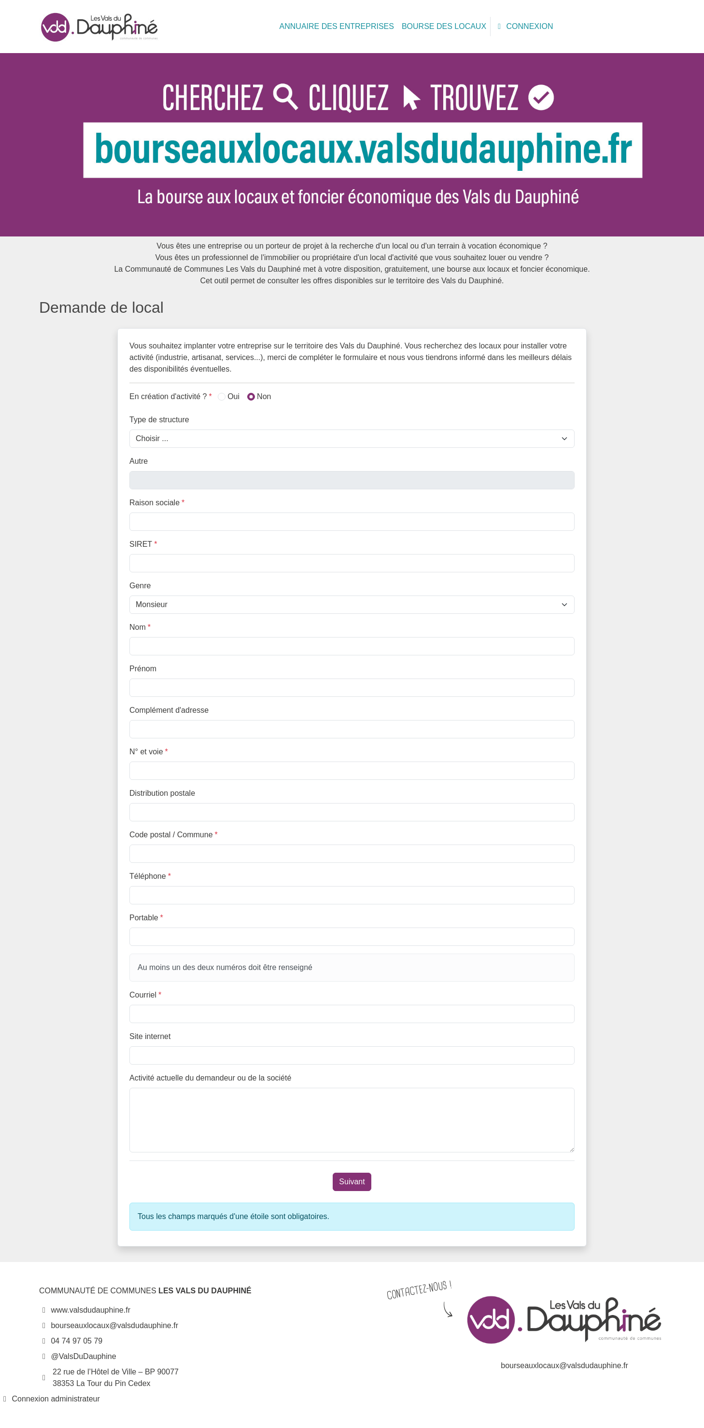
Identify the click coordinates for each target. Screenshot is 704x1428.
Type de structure (159, 420)
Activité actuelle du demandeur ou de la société (210, 1078)
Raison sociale (156, 503)
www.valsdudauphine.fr (84, 1310)
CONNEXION (523, 26)
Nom (140, 627)
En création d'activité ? (170, 396)
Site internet (149, 1036)
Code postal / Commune (173, 835)
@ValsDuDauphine (77, 1356)
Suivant (352, 1182)
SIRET (143, 544)
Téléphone (150, 876)
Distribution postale (162, 793)
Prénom (142, 669)
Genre (140, 586)
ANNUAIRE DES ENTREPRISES (337, 26)
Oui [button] (228, 396)
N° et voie (148, 752)
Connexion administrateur (50, 1399)
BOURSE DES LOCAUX (444, 26)
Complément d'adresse (169, 710)
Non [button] (259, 396)
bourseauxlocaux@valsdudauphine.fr (108, 1325)
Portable (146, 918)
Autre (138, 461)
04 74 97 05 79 (70, 1341)
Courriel (145, 995)
